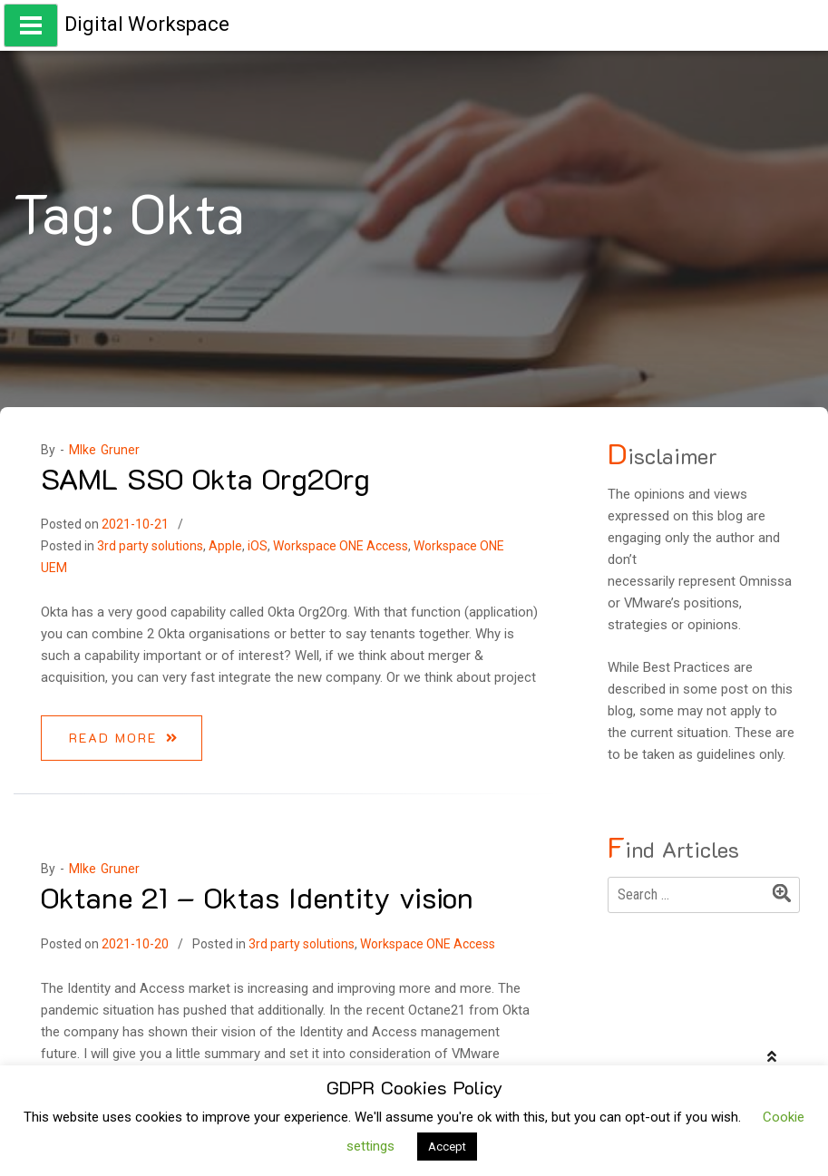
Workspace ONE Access (340, 546)
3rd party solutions (150, 546)
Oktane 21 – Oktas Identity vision (257, 897)
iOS (258, 546)
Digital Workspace (146, 24)
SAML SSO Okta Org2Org (205, 478)
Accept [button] (447, 1146)
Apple (225, 546)
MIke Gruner (104, 449)
